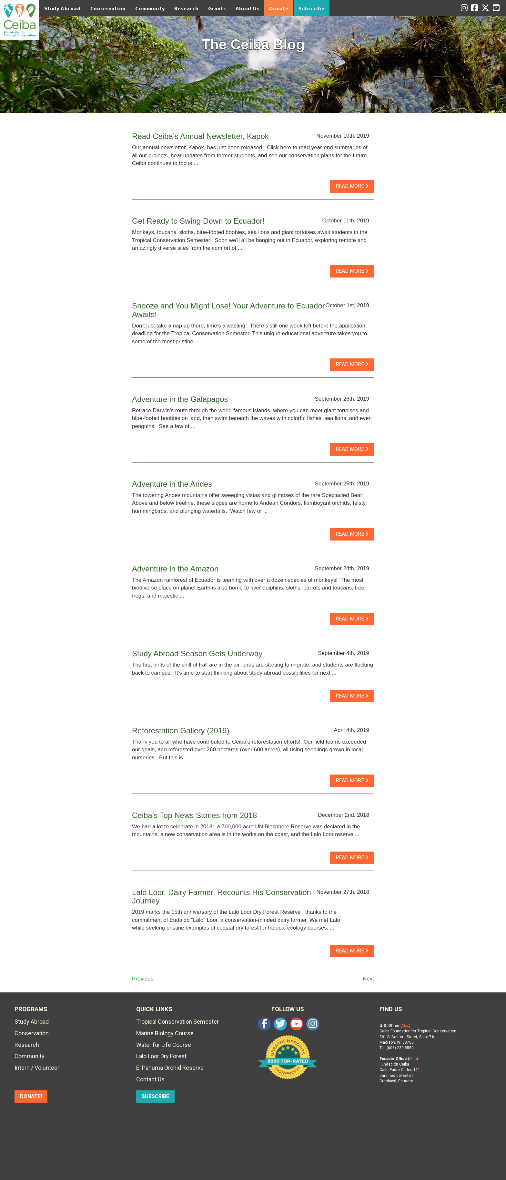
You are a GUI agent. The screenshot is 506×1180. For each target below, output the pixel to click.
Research (186, 8)
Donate (278, 8)
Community (150, 8)
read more (352, 186)
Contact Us (150, 1079)
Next (368, 979)
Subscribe (312, 8)
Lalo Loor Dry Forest (161, 1056)
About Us (247, 8)
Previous (142, 979)
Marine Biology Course (165, 1033)
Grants (217, 8)
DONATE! (31, 1096)
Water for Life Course (163, 1044)
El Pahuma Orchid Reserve (170, 1067)
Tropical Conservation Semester (177, 1021)
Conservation (108, 8)
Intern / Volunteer (37, 1067)
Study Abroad (62, 8)
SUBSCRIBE (155, 1096)
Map (405, 1025)
